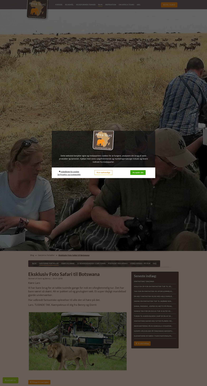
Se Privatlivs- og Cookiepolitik (69, 174)
